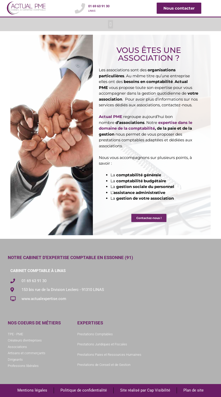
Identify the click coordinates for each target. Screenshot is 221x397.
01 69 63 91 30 (98, 6)
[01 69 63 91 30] (80, 8)
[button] (110, 24)
